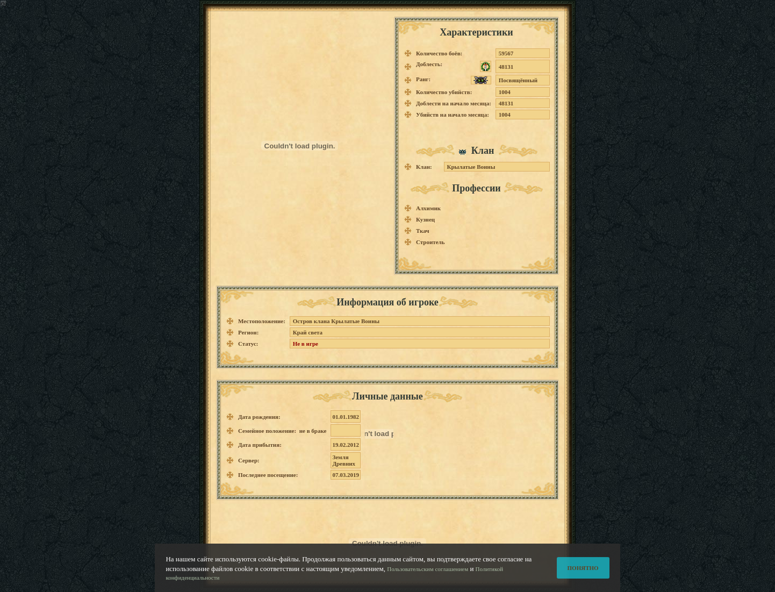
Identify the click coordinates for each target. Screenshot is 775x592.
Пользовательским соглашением (427, 574)
